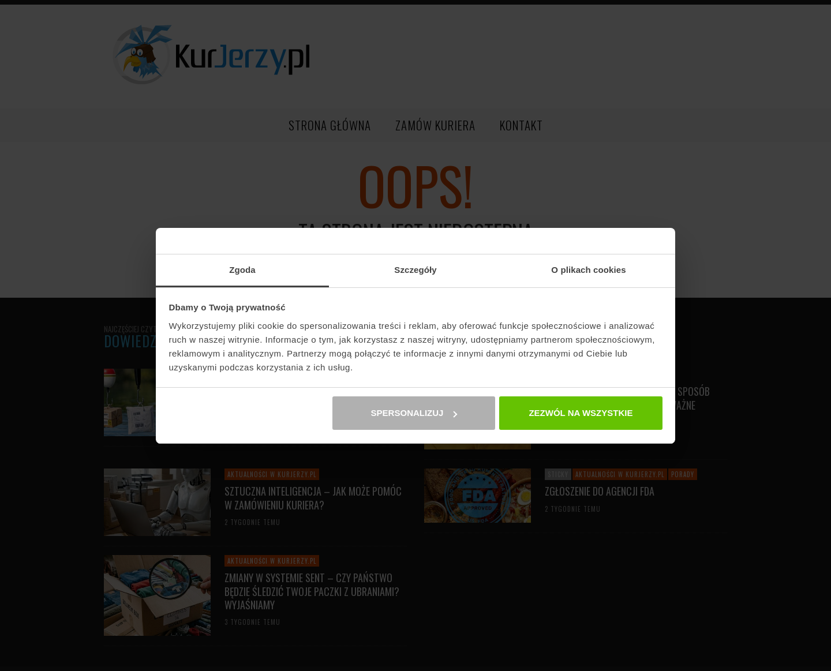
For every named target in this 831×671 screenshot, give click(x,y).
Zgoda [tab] (242, 270)
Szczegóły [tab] (415, 270)
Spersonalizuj (414, 413)
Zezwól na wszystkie (580, 413)
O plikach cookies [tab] (588, 270)
